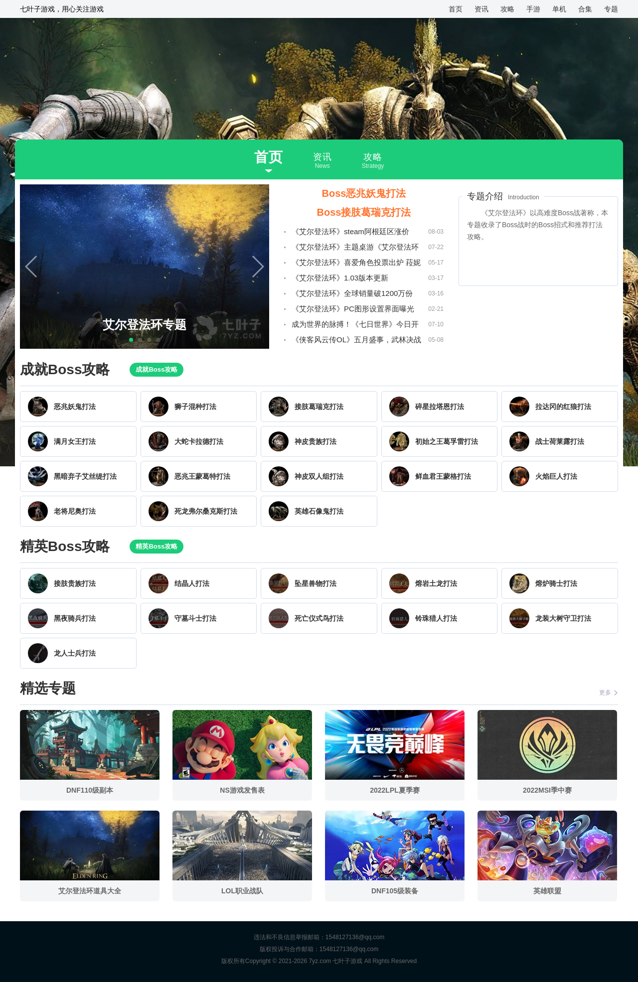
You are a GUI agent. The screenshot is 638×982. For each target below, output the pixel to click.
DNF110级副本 (89, 790)
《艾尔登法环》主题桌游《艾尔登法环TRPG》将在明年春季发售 (355, 249)
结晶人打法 (191, 583)
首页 (456, 9)
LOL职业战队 (242, 891)
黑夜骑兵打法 (75, 618)
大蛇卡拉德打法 (198, 441)
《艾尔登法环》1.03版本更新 (340, 278)
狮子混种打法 (195, 407)
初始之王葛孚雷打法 (446, 441)
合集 (585, 9)
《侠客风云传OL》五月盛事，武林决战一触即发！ (356, 341)
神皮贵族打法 (315, 441)
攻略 (507, 9)
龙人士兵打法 (75, 653)
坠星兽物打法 (315, 583)
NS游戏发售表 (242, 790)
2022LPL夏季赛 (395, 790)
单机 (559, 9)
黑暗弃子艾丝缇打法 (85, 476)
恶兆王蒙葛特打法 (202, 476)
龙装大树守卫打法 (563, 618)
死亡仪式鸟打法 (319, 618)
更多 (608, 692)
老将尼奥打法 (75, 511)
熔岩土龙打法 (436, 583)
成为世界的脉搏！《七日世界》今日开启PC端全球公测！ (355, 326)
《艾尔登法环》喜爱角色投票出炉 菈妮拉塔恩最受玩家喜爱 (356, 264)
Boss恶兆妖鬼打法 (364, 193)
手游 (533, 9)
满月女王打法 (75, 441)
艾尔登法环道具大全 (89, 891)
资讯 (481, 9)
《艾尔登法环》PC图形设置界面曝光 (353, 308)
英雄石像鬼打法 (319, 511)
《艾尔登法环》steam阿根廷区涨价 (350, 231)
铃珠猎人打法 (436, 618)
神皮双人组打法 (319, 476)
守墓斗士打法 (195, 618)
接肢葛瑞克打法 (319, 407)
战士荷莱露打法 (559, 441)
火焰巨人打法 (556, 476)
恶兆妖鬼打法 (75, 407)
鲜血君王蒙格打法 (443, 476)
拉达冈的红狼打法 (563, 407)
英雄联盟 (547, 891)
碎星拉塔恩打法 (439, 407)
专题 (611, 9)
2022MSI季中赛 (547, 790)
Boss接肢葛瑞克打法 (364, 212)
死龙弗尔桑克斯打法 (205, 511)
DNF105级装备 (394, 891)
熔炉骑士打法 (556, 583)
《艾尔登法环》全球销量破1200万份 (352, 293)
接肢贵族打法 (75, 583)
